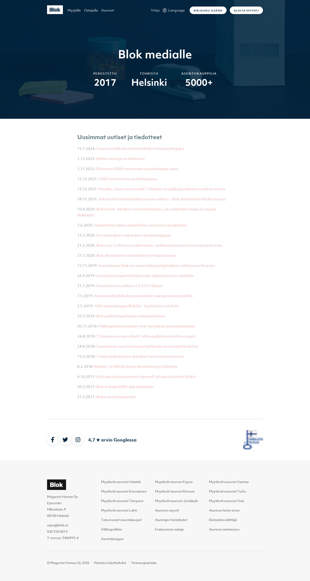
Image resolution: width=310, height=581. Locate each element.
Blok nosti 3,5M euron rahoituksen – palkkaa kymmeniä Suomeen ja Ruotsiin (159, 245)
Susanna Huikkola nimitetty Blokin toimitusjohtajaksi (140, 148)
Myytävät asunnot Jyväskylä (176, 501)
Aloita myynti (246, 10)
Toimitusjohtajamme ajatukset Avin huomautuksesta (140, 356)
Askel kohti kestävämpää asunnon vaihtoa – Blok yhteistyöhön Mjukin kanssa (162, 199)
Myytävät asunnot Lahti (119, 510)
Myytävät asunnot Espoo (173, 482)
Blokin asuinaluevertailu (116, 397)
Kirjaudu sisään (208, 10)
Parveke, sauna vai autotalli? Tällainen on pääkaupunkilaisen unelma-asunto (161, 189)
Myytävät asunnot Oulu (226, 501)
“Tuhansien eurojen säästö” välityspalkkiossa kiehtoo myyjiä (145, 336)
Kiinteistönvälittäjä (223, 520)
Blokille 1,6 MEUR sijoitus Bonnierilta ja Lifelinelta (135, 366)
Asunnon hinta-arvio (224, 510)
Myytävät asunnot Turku (227, 491)
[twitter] (65, 439)
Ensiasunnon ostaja (169, 529)
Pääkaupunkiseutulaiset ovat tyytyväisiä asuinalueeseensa (146, 326)
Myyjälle (74, 10)
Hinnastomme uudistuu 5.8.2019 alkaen (129, 285)
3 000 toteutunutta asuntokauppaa (127, 179)
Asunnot (107, 10)
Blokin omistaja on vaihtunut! (120, 158)
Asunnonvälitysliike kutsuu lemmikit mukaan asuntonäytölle (143, 296)
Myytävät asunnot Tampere (122, 501)
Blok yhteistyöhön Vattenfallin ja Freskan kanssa (136, 255)
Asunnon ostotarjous (224, 529)
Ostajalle (91, 10)
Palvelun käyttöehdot (110, 563)
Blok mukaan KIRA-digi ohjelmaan (125, 386)
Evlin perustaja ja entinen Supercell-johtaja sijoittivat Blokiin (146, 376)
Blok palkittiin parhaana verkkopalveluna (130, 316)
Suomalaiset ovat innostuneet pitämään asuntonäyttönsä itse (147, 346)
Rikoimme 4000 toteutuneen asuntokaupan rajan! (137, 168)
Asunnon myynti (167, 510)
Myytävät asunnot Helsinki (121, 482)
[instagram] (77, 439)
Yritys (155, 10)
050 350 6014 (57, 531)
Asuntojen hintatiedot (171, 520)
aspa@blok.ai (57, 525)
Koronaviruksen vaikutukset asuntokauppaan (133, 235)
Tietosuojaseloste (144, 563)
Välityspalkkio (111, 529)
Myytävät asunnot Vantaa (229, 482)
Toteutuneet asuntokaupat (121, 520)
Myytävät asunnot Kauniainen (123, 491)
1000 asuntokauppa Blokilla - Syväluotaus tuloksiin (136, 306)
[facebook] (52, 439)
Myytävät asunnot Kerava (175, 491)
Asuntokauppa (112, 539)
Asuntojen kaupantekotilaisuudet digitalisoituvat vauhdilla (144, 275)
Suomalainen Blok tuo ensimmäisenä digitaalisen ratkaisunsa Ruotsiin (156, 265)
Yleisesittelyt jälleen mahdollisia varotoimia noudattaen (140, 225)
